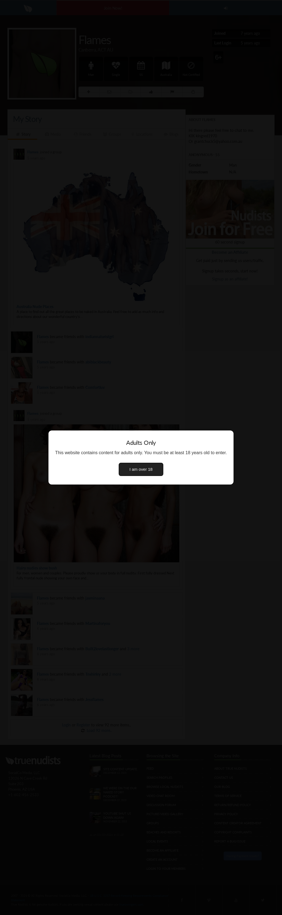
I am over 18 (141, 469)
